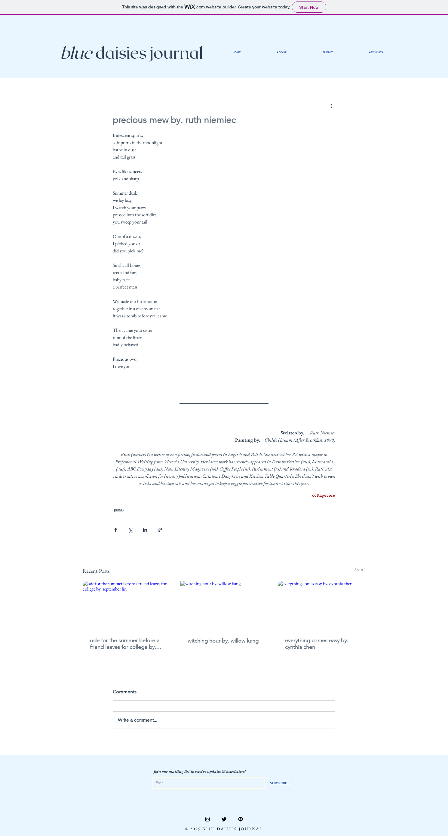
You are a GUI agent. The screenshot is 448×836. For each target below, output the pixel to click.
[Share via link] (160, 530)
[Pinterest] (241, 819)
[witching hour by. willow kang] (224, 605)
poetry (119, 509)
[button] (376, 52)
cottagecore (323, 495)
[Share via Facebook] (115, 530)
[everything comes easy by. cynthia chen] (321, 605)
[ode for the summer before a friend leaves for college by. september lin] (126, 605)
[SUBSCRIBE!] (280, 783)
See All (359, 569)
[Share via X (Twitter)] (130, 530)
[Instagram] (207, 819)
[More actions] (331, 105)
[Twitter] (224, 819)
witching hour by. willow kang (223, 640)
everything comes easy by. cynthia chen (316, 643)
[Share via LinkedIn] (145, 530)
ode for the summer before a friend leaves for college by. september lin (124, 643)
